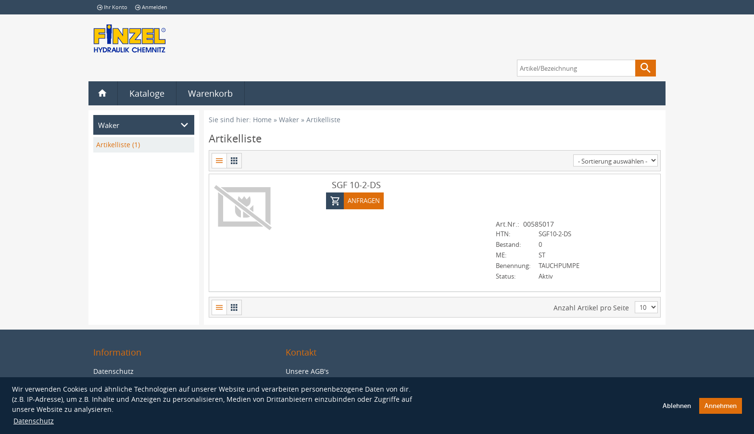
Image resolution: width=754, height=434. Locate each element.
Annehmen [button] (720, 406)
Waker (289, 119)
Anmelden (151, 7)
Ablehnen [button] (677, 406)
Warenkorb (210, 93)
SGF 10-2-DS (356, 184)
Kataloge (146, 93)
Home (262, 119)
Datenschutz (33, 420)
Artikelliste (323, 119)
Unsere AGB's (307, 370)
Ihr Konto (112, 7)
